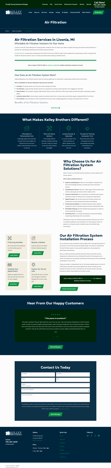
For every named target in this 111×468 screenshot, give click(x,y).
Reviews (82, 4)
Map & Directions (37, 440)
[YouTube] (99, 436)
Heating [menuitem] (51, 12)
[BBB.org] (95, 436)
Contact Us (63, 457)
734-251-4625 (99, 5)
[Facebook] (91, 436)
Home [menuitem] (30, 12)
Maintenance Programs (70, 4)
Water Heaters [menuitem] (86, 12)
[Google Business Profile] (88, 436)
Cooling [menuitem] (58, 12)
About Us (62, 439)
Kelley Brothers (20, 53)
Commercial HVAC (64, 453)
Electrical (62, 443)
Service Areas (58, 4)
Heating (62, 446)
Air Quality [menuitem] (65, 12)
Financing (45, 4)
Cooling (62, 450)
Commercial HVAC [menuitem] (75, 12)
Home (61, 436)
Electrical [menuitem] (44, 12)
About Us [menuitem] (36, 12)
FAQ (51, 4)
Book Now (98, 12)
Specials (88, 4)
